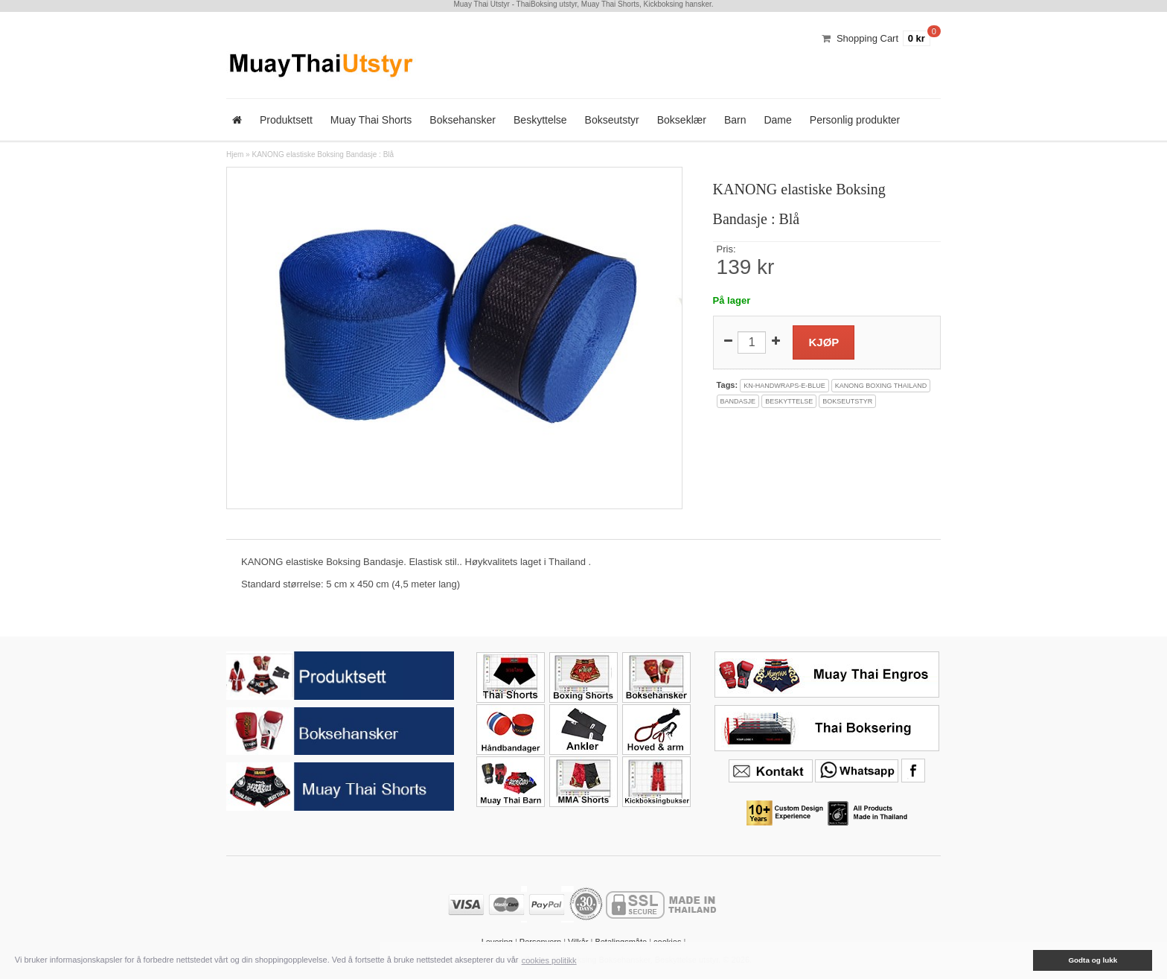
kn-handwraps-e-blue (784, 385)
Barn (735, 120)
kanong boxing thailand (881, 385)
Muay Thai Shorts (371, 120)
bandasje (738, 401)
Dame (777, 120)
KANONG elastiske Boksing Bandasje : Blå (323, 154)
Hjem (234, 154)
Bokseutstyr (612, 120)
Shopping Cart (867, 38)
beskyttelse (789, 401)
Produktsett (286, 120)
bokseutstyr (847, 401)
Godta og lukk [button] (1092, 960)
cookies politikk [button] (549, 960)
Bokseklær (681, 120)
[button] (1022, 960)
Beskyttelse (540, 120)
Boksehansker (462, 120)
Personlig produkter (855, 120)
